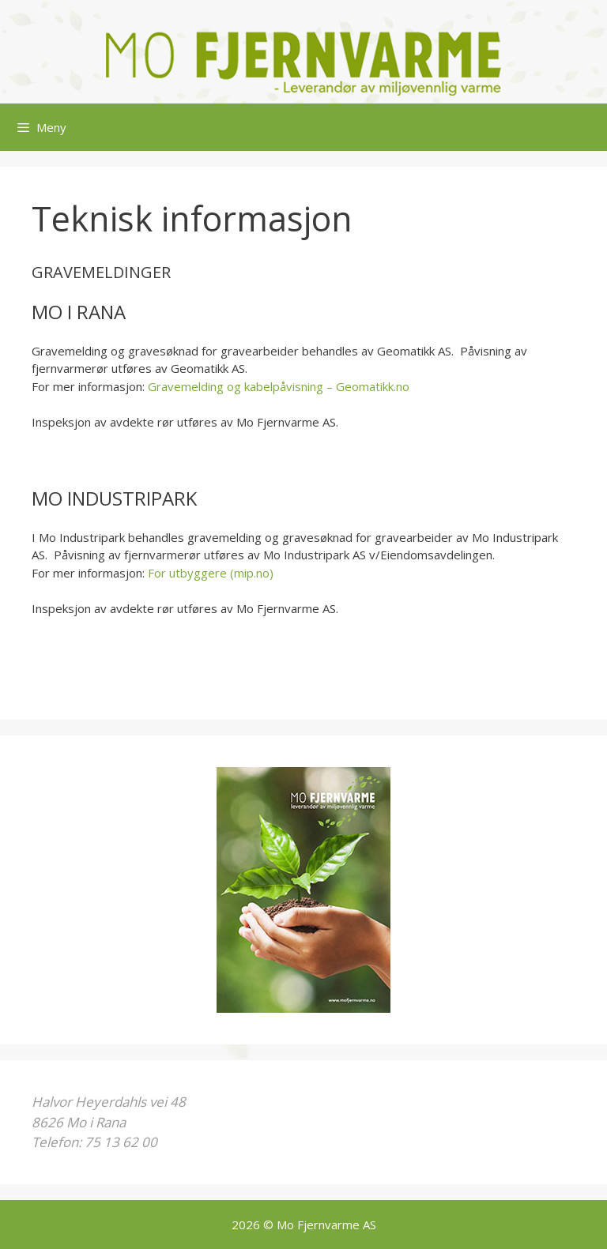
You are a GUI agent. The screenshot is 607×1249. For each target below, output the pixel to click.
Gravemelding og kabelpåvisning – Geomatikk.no (278, 386)
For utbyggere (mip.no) (210, 573)
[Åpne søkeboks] (583, 127)
